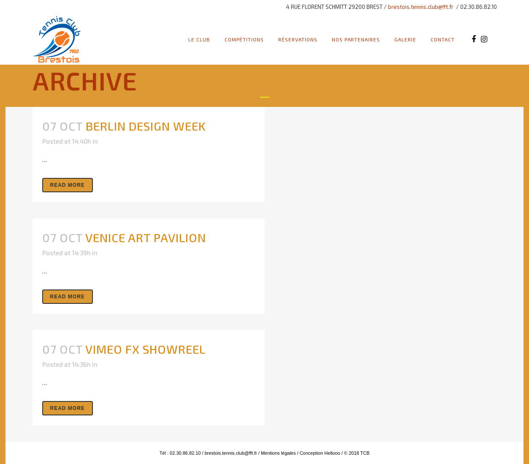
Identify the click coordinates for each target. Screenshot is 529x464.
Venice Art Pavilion (145, 237)
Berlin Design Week (146, 126)
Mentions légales (278, 453)
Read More (67, 185)
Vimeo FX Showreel (145, 349)
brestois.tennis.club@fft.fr (420, 6)
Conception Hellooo (320, 453)
